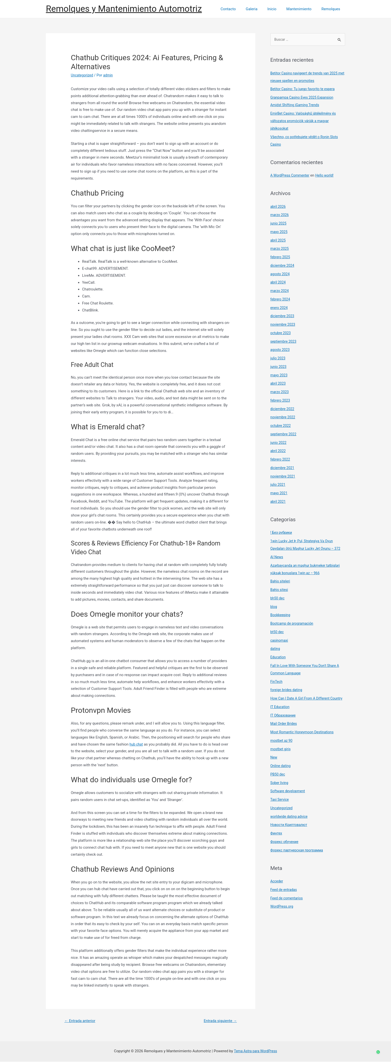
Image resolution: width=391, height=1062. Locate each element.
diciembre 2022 (283, 409)
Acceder (277, 896)
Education (278, 665)
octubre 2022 (281, 426)
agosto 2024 (280, 274)
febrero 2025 (281, 257)
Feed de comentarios (287, 913)
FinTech (277, 689)
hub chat (136, 744)
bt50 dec (277, 640)
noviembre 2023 (283, 325)
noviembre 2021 (283, 477)
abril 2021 (278, 502)
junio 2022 (279, 443)
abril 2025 (278, 241)
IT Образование (284, 731)
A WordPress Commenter (291, 176)
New (274, 773)
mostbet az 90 (282, 756)
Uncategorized (83, 75)
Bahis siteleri (281, 589)
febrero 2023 (281, 401)
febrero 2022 (281, 460)
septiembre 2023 (284, 342)
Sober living (280, 798)
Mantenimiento (302, 9)
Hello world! (328, 176)
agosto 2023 (280, 350)
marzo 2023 (280, 392)
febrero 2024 (281, 299)
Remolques (332, 9)
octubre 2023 (281, 333)
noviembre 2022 (283, 417)
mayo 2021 (279, 493)
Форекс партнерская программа (298, 865)
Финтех (276, 848)
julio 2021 (278, 485)
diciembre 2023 (283, 316)
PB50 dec (278, 790)
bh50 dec (278, 606)
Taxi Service (280, 815)
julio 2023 (278, 358)
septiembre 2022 (284, 434)
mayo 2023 (279, 375)
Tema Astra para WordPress (255, 1052)
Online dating (281, 781)
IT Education (280, 722)
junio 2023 (279, 367)
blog (274, 614)
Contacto (239, 9)
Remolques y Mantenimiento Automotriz (124, 9)
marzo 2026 (280, 215)
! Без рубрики (282, 533)
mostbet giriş (281, 764)
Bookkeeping (281, 623)
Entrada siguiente (218, 1021)
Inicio (278, 9)
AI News (277, 565)
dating (275, 656)
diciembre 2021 (283, 468)
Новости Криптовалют (290, 840)
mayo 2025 (279, 232)
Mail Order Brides (284, 739)
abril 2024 (278, 282)
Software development (289, 806)
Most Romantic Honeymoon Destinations (304, 747)
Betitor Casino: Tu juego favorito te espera (305, 89)
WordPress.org (282, 922)
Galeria (260, 9)
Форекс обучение (285, 857)
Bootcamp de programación (293, 631)
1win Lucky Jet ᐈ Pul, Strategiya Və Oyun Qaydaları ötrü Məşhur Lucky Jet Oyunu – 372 (304, 549)
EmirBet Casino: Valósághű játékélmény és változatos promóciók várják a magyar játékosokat (305, 121)
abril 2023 (278, 384)
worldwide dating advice (290, 832)
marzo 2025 (280, 249)
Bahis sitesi (280, 597)
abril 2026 (278, 207)
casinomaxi (280, 648)
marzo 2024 (280, 291)
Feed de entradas (284, 905)
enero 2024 (279, 308)
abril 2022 (278, 451)
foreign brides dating (287, 698)
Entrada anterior (81, 1021)
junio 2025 (279, 224)
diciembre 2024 (283, 266)
